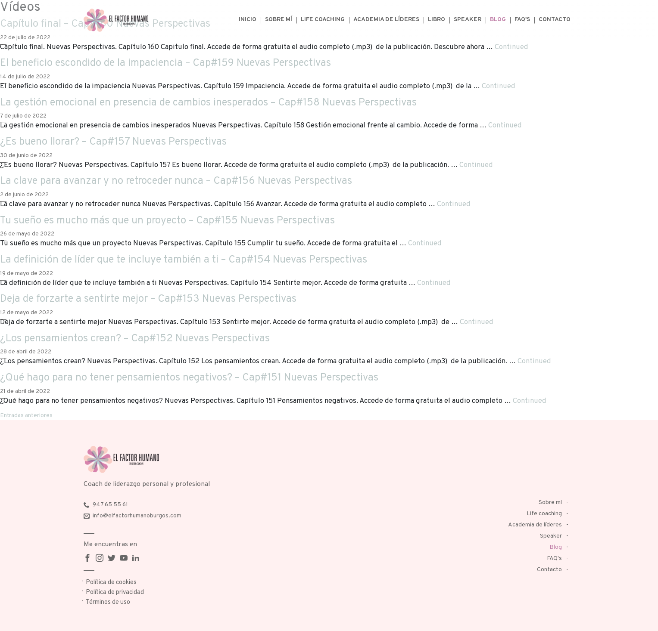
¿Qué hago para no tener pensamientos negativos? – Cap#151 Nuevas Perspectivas (189, 377)
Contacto (555, 19)
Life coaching (323, 19)
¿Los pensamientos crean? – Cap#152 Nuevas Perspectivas (135, 338)
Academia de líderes (386, 19)
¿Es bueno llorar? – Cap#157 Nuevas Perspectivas (113, 142)
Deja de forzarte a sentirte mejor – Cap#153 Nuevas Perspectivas (148, 299)
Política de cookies (111, 582)
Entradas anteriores (26, 415)
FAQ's (522, 19)
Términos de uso (108, 602)
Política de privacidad (115, 592)
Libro (436, 19)
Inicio (247, 19)
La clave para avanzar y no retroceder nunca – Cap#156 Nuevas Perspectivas (176, 181)
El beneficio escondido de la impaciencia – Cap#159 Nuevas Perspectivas (165, 63)
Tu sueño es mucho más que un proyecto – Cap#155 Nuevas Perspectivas (167, 220)
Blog (498, 19)
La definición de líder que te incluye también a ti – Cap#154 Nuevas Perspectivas (183, 260)
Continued (511, 47)
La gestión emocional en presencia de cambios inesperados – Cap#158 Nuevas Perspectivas (208, 102)
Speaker (467, 19)
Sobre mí (278, 19)
